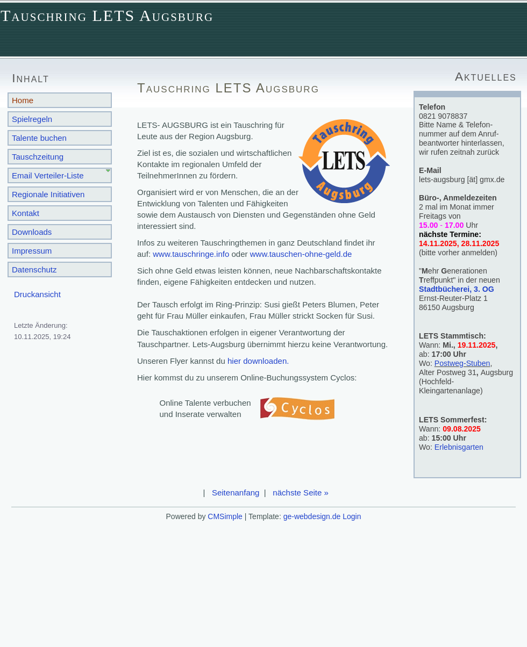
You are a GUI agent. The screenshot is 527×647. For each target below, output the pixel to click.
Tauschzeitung (37, 156)
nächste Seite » (301, 492)
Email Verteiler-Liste (48, 175)
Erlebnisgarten (459, 447)
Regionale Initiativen (48, 194)
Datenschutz (34, 269)
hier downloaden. (258, 360)
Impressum (32, 250)
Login (352, 516)
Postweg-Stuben (462, 363)
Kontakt (25, 213)
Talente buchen (39, 137)
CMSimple (225, 516)
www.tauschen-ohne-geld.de (301, 253)
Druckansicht (37, 294)
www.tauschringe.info (191, 253)
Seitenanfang (236, 492)
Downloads (32, 231)
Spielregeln (32, 119)
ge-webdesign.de (312, 516)
